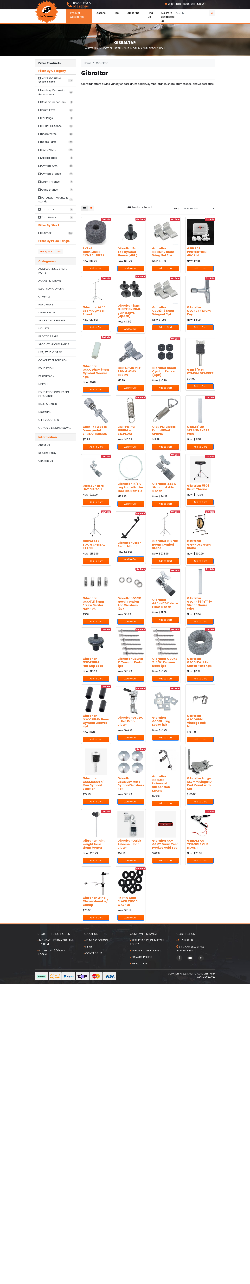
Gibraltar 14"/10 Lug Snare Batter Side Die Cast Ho (130, 487)
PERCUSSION (46, 376)
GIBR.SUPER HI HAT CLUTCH (93, 487)
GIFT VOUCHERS (48, 420)
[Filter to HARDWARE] (55, 150)
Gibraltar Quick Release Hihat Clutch (129, 844)
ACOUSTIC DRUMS (49, 281)
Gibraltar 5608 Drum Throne (198, 487)
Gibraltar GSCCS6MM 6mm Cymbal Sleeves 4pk (96, 371)
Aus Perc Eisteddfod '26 (167, 17)
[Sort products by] (198, 208)
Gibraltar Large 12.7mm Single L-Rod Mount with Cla (200, 783)
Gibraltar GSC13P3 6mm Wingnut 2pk (163, 310)
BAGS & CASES (47, 404)
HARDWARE (45, 304)
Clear (58, 251)
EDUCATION (45, 368)
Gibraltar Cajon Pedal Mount (129, 544)
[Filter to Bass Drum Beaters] (55, 102)
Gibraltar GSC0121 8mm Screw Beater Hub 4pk (93, 603)
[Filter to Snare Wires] (55, 134)
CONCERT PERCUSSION (52, 360)
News (88, 946)
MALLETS (43, 328)
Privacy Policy (141, 957)
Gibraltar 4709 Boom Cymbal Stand (94, 310)
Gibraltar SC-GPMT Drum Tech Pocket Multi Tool (165, 844)
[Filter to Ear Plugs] (55, 118)
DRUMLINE (44, 412)
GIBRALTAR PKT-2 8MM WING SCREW (129, 371)
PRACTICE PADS (48, 336)
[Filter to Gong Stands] (55, 190)
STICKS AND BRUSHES (51, 320)
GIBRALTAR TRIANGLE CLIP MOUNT (198, 844)
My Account (139, 963)
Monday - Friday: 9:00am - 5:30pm (55, 942)
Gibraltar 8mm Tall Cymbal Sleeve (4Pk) (129, 251)
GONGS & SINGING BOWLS (54, 428)
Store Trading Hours (54, 934)
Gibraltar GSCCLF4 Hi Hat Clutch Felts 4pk (199, 662)
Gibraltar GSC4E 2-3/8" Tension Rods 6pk (164, 662)
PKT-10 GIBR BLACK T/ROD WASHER (127, 901)
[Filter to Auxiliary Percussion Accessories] (55, 92)
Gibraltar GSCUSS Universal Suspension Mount (161, 783)
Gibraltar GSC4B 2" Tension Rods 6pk (130, 662)
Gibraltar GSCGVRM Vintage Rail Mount (196, 721)
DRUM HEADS (46, 312)
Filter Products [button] (49, 63)
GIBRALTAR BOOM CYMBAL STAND (94, 544)
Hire (116, 13)
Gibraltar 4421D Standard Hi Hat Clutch (164, 487)
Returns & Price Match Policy (147, 942)
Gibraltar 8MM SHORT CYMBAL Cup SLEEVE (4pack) (129, 310)
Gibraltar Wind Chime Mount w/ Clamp (95, 901)
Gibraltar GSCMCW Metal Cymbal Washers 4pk (130, 783)
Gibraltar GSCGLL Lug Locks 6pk (161, 721)
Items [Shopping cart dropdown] (194, 4)
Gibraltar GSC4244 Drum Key (199, 310)
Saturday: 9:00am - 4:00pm (51, 952)
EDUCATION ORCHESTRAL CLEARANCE (54, 394)
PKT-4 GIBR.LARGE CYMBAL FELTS (93, 251)
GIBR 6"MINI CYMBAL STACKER (200, 371)
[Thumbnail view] (84, 208)
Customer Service (143, 934)
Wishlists (173, 4)
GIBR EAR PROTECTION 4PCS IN (196, 251)
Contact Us (45, 461)
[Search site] (212, 13)
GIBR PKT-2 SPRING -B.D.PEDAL (126, 430)
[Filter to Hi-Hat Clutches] (55, 126)
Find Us (150, 15)
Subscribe (133, 13)
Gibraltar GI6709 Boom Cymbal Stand (165, 544)
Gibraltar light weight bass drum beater (94, 844)
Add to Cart (96, 268)
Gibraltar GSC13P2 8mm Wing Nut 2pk (163, 251)
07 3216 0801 (185, 940)
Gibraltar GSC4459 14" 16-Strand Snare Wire (199, 603)
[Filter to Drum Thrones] (55, 182)
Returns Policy (47, 453)
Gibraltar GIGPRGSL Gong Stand (199, 544)
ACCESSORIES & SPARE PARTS (52, 271)
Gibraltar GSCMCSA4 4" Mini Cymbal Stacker (93, 783)
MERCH (42, 384)
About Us (44, 445)
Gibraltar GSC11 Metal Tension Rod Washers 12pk (129, 603)
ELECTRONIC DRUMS (51, 288)
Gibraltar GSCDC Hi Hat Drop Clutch (130, 721)
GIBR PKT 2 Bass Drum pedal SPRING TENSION (95, 430)
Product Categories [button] (79, 15)
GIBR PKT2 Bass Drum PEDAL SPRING (164, 430)
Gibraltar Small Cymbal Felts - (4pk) (164, 371)
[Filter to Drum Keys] (55, 110)
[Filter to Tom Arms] (55, 210)
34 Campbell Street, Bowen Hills (191, 948)
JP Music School (96, 940)
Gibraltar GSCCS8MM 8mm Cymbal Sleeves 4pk (96, 721)
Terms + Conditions (144, 950)
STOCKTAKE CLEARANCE (53, 344)
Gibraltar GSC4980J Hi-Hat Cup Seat (93, 662)
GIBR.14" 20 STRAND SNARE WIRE (198, 430)
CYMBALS (44, 296)
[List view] (91, 208)
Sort (176, 208)
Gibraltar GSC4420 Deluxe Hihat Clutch (165, 603)
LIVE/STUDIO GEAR (50, 352)
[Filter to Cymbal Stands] (55, 174)
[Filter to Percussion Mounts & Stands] (55, 200)
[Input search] (191, 13)
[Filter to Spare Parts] (55, 142)
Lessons (101, 13)
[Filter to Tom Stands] (55, 217)
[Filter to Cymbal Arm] (55, 166)
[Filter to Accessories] (55, 158)
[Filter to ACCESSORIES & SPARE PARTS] (55, 80)
